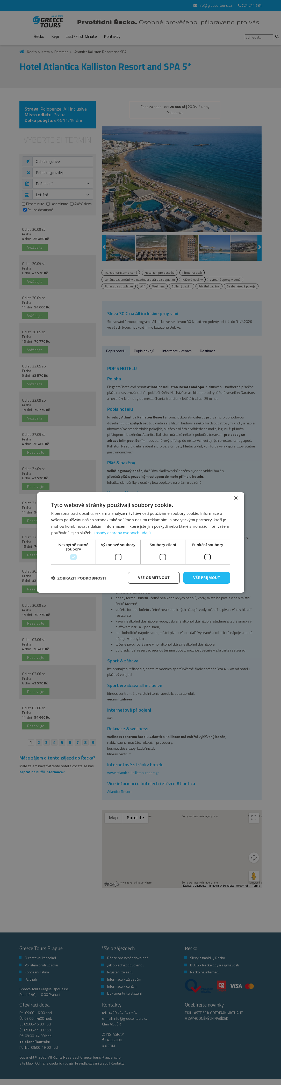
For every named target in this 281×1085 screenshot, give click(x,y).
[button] (78, 578)
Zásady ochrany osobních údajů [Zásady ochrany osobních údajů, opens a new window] (122, 532)
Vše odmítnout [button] (154, 577)
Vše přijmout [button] (206, 577)
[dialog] (140, 542)
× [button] (236, 498)
